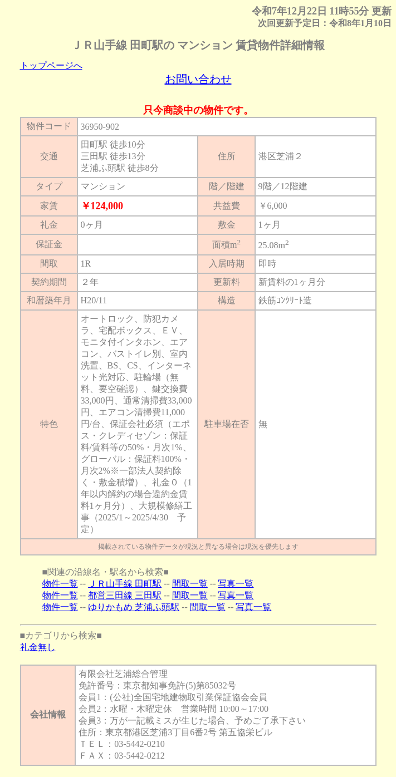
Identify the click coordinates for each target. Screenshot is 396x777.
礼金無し (38, 647)
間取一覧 (190, 583)
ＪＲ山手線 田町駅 (125, 583)
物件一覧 (60, 583)
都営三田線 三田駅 (125, 595)
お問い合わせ (198, 79)
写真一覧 (235, 583)
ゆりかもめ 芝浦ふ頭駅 (133, 607)
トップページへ (51, 65)
